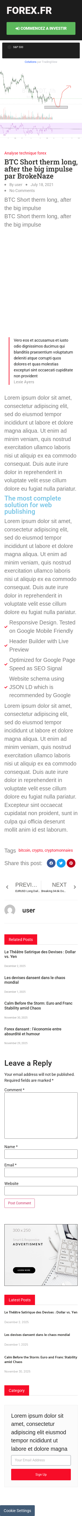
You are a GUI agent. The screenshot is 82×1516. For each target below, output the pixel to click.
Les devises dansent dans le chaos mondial (37, 1334)
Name (11, 1147)
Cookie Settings (17, 1510)
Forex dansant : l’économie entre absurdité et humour (32, 1031)
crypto (37, 850)
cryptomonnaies (59, 850)
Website (11, 1184)
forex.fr (29, 10)
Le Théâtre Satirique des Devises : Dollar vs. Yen (40, 1312)
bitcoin (24, 850)
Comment (14, 1090)
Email (10, 1165)
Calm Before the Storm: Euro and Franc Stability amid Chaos (38, 1005)
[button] (51, 863)
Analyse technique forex (25, 153)
